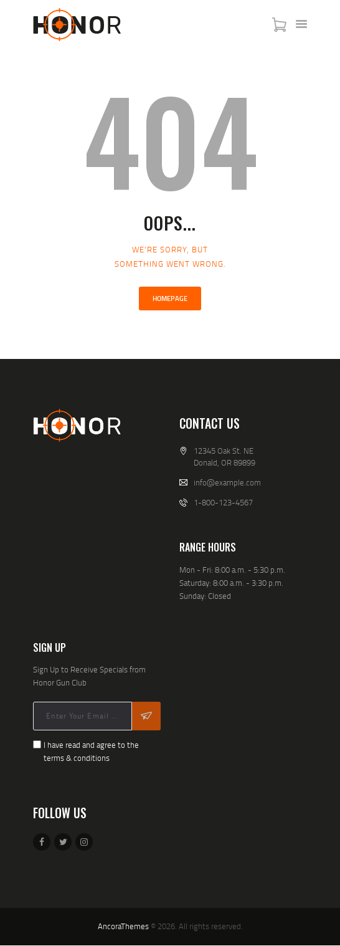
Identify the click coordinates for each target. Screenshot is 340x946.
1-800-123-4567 (223, 502)
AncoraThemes (123, 926)
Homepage (170, 298)
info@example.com (227, 482)
